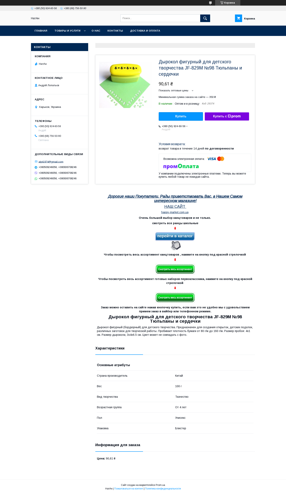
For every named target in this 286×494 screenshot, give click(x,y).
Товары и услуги (67, 30)
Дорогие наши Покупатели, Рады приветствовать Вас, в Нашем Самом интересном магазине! (175, 198)
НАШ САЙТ (174, 206)
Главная (41, 30)
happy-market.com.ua (174, 212)
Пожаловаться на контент (128, 488)
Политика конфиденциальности (163, 488)
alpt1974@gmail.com (51, 161)
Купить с (227, 116)
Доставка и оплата (145, 30)
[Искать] (205, 18)
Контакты (115, 30)
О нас (96, 30)
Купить (180, 116)
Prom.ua (160, 485)
